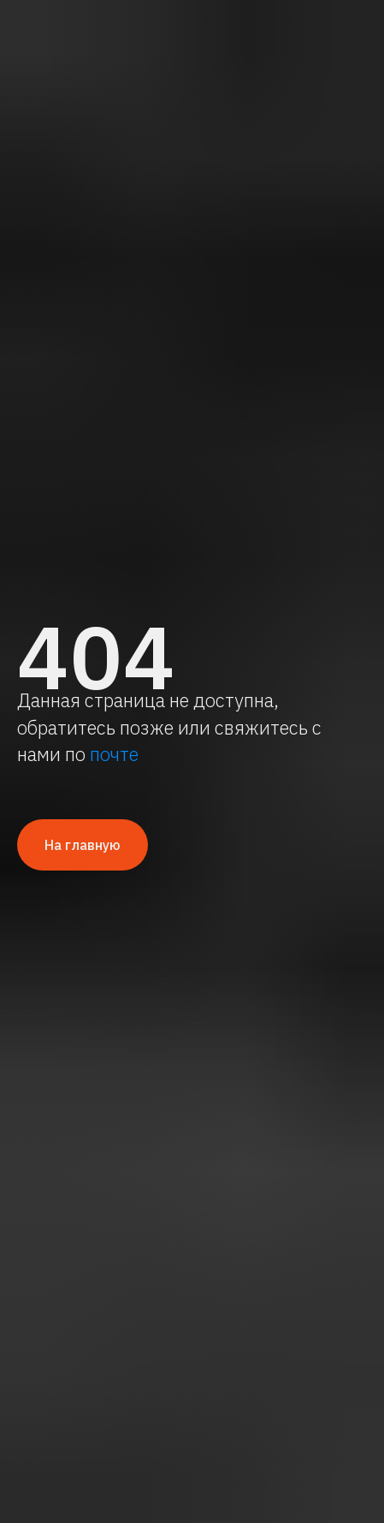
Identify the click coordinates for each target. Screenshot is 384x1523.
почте (114, 753)
